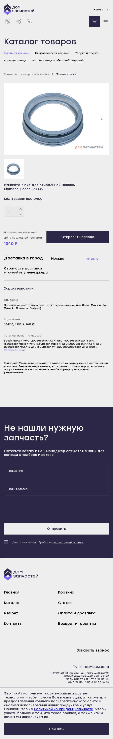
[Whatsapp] (7, 21)
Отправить (56, 529)
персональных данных (67, 542)
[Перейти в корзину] (94, 21)
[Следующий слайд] (101, 118)
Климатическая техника (52, 53)
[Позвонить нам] (29, 21)
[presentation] (34, 509)
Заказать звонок (93, 650)
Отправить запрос (77, 237)
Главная (12, 592)
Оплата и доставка (77, 613)
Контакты (13, 623)
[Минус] (20, 214)
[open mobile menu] (105, 21)
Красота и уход (15, 60)
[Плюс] (20, 209)
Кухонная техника (16, 53)
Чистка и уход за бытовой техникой (57, 60)
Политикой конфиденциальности (63, 709)
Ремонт (11, 613)
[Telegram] (18, 21)
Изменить (92, 258)
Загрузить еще (14, 350)
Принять (56, 729)
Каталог (12, 603)
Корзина (66, 592)
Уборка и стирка (87, 53)
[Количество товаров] (14, 212)
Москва (101, 9)
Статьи (65, 603)
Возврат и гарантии (77, 623)
